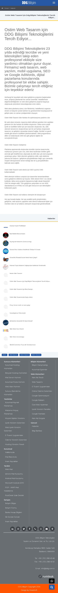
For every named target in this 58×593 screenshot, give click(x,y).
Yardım (7, 466)
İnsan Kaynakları (11, 461)
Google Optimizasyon (40, 396)
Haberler (35, 426)
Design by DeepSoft (29, 590)
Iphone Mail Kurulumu (14, 474)
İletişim (7, 500)
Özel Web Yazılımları (40, 405)
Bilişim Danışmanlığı (40, 365)
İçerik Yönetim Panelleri (41, 409)
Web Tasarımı (37, 382)
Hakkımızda (9, 452)
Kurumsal (8, 449)
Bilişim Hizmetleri (38, 362)
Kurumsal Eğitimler (39, 370)
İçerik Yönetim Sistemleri (15, 423)
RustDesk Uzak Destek (14, 495)
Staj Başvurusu (11, 457)
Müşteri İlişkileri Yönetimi (15, 418)
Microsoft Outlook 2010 (14, 483)
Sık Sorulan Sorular (12, 517)
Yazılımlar (8, 399)
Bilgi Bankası (37, 431)
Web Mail (9, 469)
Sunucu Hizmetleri (12, 362)
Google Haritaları (38, 414)
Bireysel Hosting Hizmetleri (16, 373)
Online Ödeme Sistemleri (42, 391)
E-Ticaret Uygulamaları (14, 435)
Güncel (34, 423)
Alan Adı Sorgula (38, 418)
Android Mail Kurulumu (14, 478)
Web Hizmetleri (37, 374)
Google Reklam (38, 400)
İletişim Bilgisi (10, 503)
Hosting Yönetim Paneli (14, 444)
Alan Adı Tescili (37, 378)
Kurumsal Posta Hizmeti (15, 382)
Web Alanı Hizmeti (12, 387)
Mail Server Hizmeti (13, 378)
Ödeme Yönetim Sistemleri (16, 440)
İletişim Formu (11, 508)
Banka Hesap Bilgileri (13, 512)
